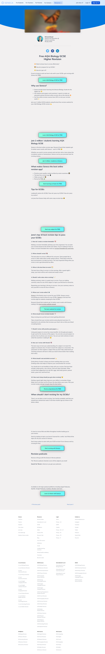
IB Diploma (39, 527)
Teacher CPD (40, 532)
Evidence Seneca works (23, 535)
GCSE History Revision (42, 603)
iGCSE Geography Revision (80, 573)
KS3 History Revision (41, 644)
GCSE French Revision (42, 596)
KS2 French (58, 639)
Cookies (58, 527)
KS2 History (58, 644)
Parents (20, 522)
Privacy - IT (58, 537)
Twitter (76, 530)
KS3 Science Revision (41, 649)
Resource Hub (40, 535)
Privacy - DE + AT (60, 530)
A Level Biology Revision (23, 565)
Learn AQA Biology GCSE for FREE (52, 80)
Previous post (35, 504)
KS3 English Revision (41, 634)
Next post (70, 504)
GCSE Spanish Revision (42, 626)
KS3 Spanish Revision (41, 639)
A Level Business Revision (24, 567)
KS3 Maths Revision (41, 647)
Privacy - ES (58, 532)
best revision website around (47, 304)
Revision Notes (40, 519)
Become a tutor (40, 557)
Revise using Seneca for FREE (52, 389)
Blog (38, 537)
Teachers (20, 519)
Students (20, 524)
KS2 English (58, 636)
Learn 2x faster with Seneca (52, 493)
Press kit (77, 537)
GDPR (57, 524)
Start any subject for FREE (52, 229)
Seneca (33, 295)
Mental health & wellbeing (42, 552)
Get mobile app (21, 532)
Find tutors (39, 555)
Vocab (38, 545)
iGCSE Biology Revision (80, 565)
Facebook (77, 524)
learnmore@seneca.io (79, 519)
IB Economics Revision (23, 644)
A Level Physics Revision (23, 574)
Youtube (76, 527)
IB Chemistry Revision (23, 639)
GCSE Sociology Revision (42, 623)
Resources (57, 3)
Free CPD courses (41, 540)
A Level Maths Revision (23, 606)
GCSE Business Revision (42, 567)
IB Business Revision (22, 642)
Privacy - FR (58, 535)
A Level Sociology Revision (24, 604)
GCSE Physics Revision (42, 573)
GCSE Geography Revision (42, 598)
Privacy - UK (58, 522)
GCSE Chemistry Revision (42, 570)
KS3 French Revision (41, 636)
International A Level (41, 522)
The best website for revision (52, 309)
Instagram (77, 522)
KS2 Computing (59, 634)
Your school (20, 527)
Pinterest (77, 532)
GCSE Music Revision (41, 613)
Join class (20, 530)
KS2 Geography (59, 642)
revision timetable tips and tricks (64, 248)
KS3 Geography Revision (42, 642)
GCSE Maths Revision (41, 606)
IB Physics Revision (22, 636)
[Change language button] (103, 3)
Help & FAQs (77, 535)
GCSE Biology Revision (42, 565)
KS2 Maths (58, 647)
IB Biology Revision (22, 634)
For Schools (47, 3)
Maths (38, 530)
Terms (57, 519)
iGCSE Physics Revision (80, 570)
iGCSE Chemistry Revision (80, 567)
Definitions (39, 543)
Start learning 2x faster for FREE (52, 184)
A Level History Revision (23, 593)
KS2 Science (58, 649)
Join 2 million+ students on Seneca (52, 161)
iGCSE (38, 524)
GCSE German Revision (42, 601)
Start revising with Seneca (52, 448)
